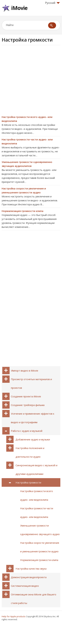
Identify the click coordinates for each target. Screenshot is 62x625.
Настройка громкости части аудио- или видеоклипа (36, 513)
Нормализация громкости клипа (22, 211)
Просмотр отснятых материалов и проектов (31, 383)
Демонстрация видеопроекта (28, 577)
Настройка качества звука (31, 568)
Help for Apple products (13, 616)
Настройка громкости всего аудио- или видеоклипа (36, 495)
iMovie (19, 7)
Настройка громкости (28, 482)
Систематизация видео (25, 585)
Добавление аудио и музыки (33, 439)
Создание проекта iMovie (26, 396)
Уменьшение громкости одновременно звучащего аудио (40, 530)
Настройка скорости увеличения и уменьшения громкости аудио (39, 547)
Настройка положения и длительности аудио (30, 452)
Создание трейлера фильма (27, 405)
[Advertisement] (31, 81)
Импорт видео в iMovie (24, 370)
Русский (52, 3)
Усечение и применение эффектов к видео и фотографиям (32, 418)
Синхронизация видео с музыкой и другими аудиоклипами (36, 469)
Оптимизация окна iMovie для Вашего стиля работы (33, 599)
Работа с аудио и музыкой (26, 430)
